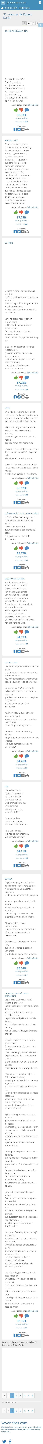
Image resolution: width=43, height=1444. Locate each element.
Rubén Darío (32, 105)
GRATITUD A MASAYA (14, 578)
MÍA (6, 786)
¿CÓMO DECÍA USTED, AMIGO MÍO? (21, 513)
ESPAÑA (8, 878)
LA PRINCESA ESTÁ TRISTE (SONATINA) (17, 994)
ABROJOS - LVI (11, 140)
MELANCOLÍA (11, 662)
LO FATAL (9, 242)
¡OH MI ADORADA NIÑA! (16, 31)
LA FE (7, 408)
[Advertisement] (21, 54)
